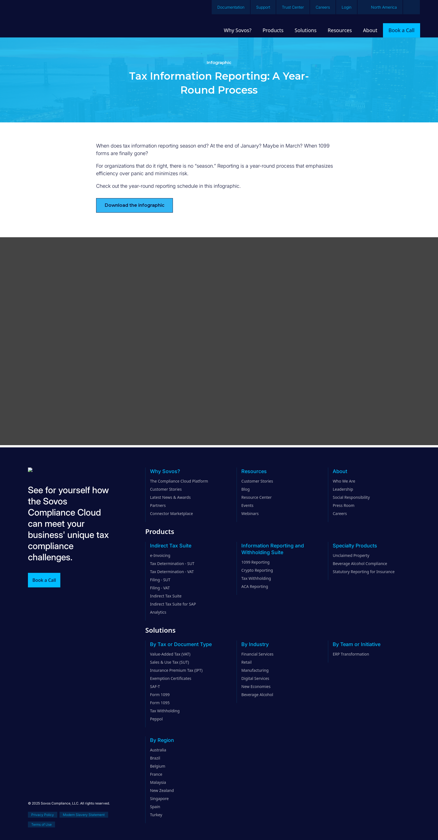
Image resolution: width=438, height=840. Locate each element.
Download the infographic (135, 205)
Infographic (219, 62)
